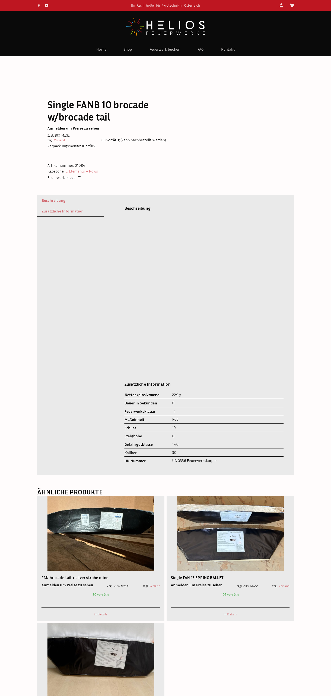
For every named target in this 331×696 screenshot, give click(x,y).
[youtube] (46, 5)
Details (102, 614)
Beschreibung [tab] (53, 200)
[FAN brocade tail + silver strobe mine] (100, 533)
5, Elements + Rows (81, 171)
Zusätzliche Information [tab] (63, 211)
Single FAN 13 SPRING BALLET (197, 577)
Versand (59, 140)
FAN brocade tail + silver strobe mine (74, 577)
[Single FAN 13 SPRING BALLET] (230, 533)
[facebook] (39, 5)
